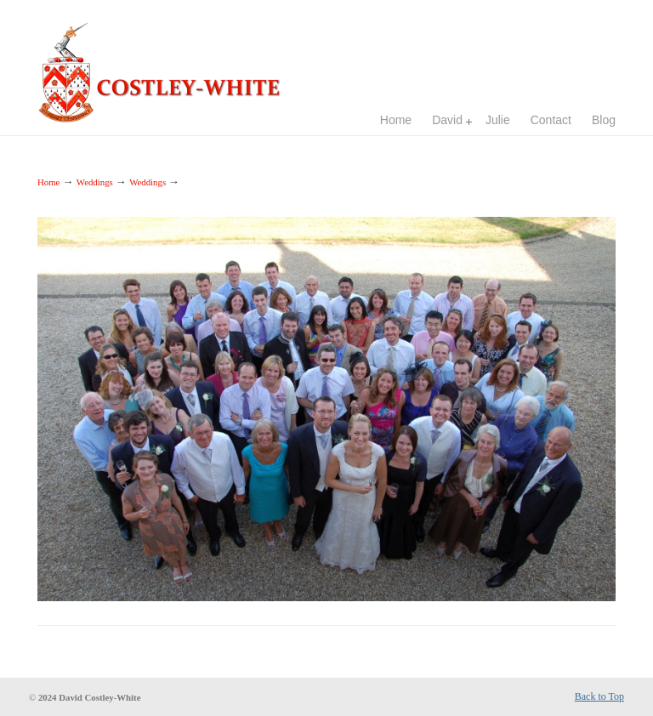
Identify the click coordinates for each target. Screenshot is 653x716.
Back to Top (599, 696)
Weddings (95, 182)
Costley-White (164, 64)
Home (48, 182)
